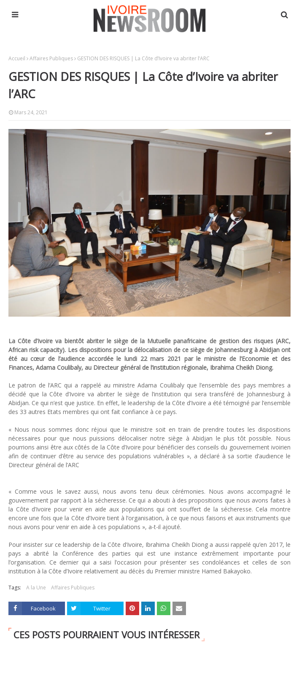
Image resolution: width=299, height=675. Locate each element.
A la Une (36, 587)
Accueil (16, 58)
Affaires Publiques (51, 58)
